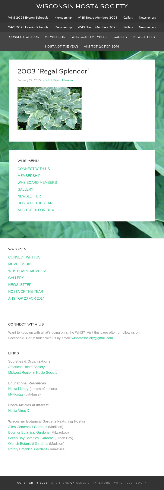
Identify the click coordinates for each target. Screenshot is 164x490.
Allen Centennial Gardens (27, 427)
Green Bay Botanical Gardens (31, 438)
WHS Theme (60, 483)
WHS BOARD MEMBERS (37, 182)
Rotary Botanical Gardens (27, 449)
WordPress (123, 483)
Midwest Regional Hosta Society (32, 372)
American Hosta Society (26, 367)
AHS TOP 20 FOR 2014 (36, 210)
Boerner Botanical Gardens (28, 432)
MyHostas (15, 394)
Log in (141, 483)
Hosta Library (18, 389)
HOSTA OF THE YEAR (35, 203)
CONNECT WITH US (34, 169)
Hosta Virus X (18, 410)
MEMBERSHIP (29, 176)
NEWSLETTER (29, 196)
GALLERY (25, 189)
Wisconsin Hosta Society (82, 6)
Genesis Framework (93, 483)
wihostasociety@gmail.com (92, 338)
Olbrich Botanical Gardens (28, 443)
